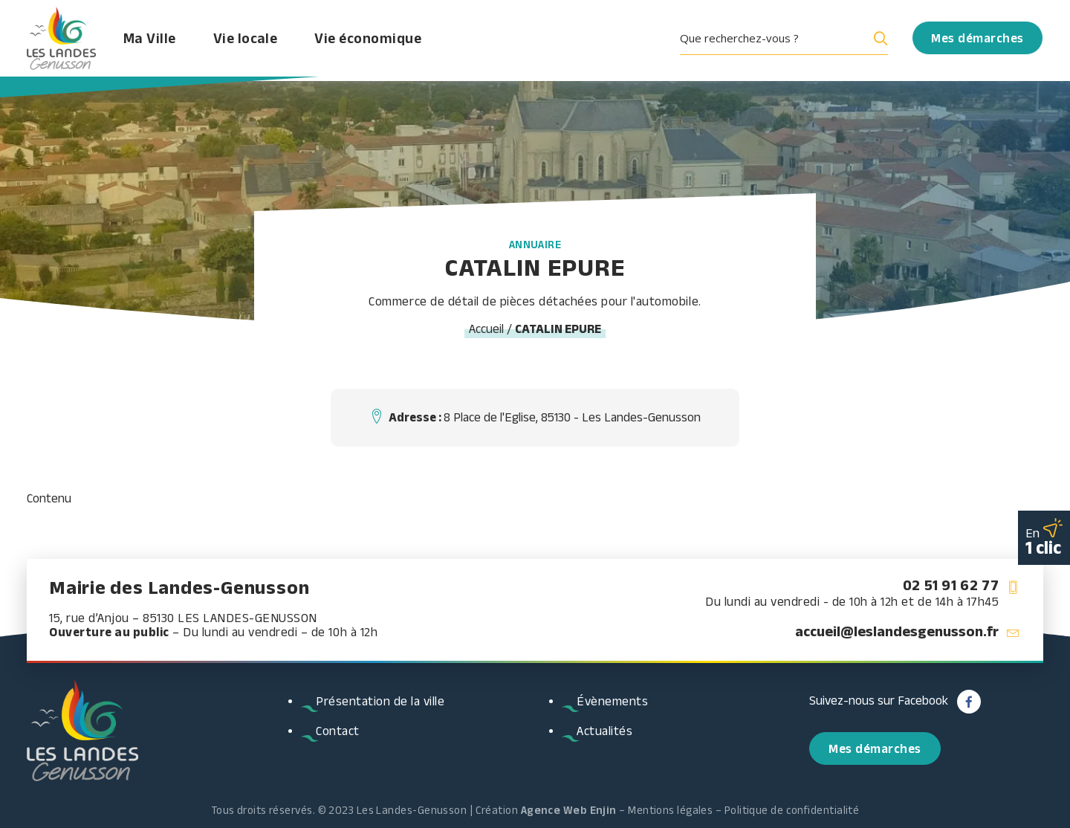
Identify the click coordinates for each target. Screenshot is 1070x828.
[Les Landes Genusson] (64, 41)
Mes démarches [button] (875, 748)
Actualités (604, 730)
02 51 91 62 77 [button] (951, 585)
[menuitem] (789, 41)
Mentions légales (670, 809)
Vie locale (256, 41)
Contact (338, 730)
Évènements (612, 701)
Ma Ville (160, 41)
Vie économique (378, 41)
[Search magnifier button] (877, 41)
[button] (789, 41)
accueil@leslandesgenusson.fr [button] (897, 631)
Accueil (486, 328)
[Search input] (771, 41)
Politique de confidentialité (792, 809)
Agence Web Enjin (569, 809)
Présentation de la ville (380, 701)
